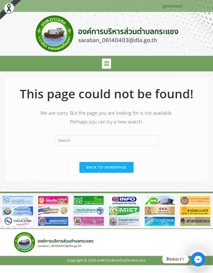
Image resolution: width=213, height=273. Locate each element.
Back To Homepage (106, 167)
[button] (106, 64)
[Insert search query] (106, 140)
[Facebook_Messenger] (198, 259)
